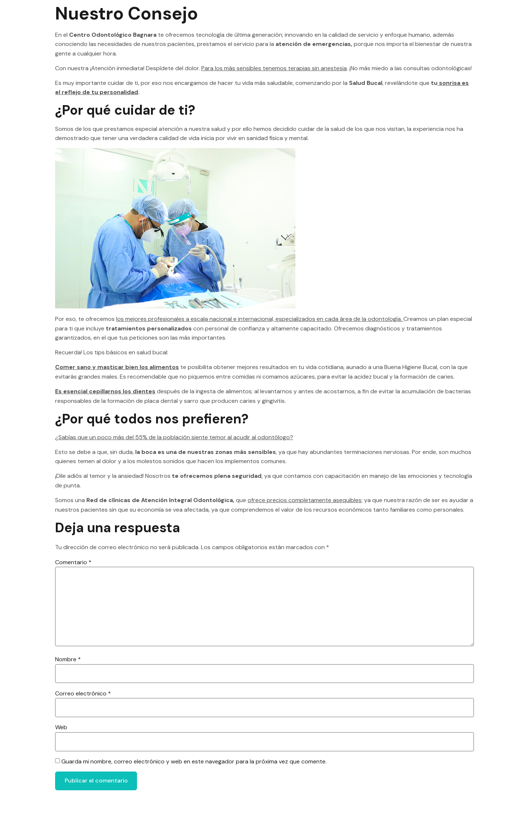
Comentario (73, 562)
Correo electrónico (83, 700)
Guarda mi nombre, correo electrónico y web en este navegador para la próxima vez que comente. (194, 770)
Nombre (68, 665)
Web (61, 735)
